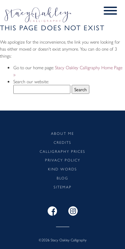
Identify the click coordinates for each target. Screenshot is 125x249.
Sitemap (63, 186)
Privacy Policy (62, 159)
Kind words (62, 168)
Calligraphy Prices (62, 151)
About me (62, 133)
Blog (62, 177)
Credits (62, 142)
